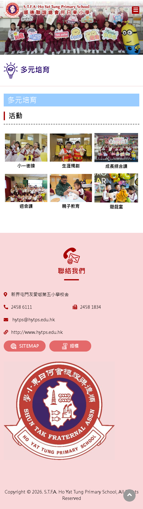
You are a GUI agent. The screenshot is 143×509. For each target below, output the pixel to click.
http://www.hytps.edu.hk (33, 332)
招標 (70, 346)
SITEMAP (25, 346)
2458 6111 (21, 307)
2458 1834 (90, 307)
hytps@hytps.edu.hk (29, 319)
